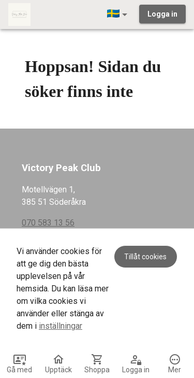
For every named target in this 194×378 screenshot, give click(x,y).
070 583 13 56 (48, 223)
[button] (119, 14)
